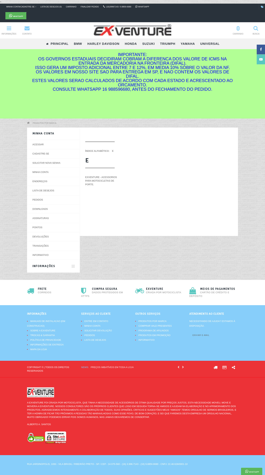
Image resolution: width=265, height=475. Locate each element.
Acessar (38, 144)
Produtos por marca (44, 123)
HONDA (131, 44)
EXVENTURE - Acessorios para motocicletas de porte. (101, 181)
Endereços (39, 181)
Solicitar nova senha (46, 163)
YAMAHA (188, 44)
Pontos (37, 227)
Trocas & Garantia (42, 335)
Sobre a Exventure (42, 330)
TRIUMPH (167, 44)
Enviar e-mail (201, 335)
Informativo (40, 255)
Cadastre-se (40, 153)
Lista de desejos (43, 190)
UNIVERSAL (210, 44)
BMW (78, 44)
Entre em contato (96, 321)
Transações (40, 245)
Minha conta (40, 172)
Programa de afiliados (153, 330)
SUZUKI (148, 44)
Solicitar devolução (98, 330)
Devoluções (40, 236)
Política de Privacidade (45, 340)
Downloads (40, 209)
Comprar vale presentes (155, 325)
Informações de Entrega (47, 344)
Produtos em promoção (154, 335)
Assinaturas (40, 218)
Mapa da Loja (38, 349)
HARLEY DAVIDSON (103, 44)
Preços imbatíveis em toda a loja (112, 367)
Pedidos (37, 199)
